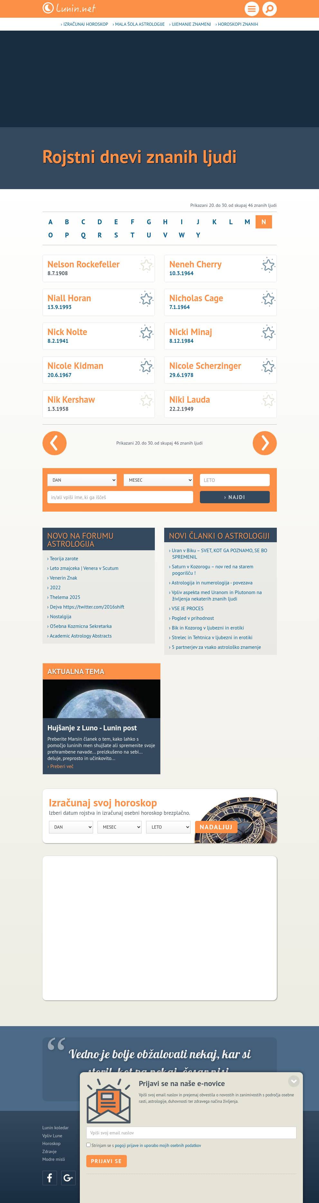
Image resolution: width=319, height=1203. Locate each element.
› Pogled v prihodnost (191, 618)
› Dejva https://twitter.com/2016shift (86, 606)
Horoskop (51, 1143)
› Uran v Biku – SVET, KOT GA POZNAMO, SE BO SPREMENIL (218, 553)
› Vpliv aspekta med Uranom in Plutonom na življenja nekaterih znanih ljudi (215, 595)
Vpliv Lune (52, 1136)
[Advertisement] (159, 79)
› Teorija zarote (62, 558)
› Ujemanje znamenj (190, 24)
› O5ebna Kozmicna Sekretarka (79, 626)
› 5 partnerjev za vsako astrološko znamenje (215, 647)
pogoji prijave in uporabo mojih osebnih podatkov (158, 1167)
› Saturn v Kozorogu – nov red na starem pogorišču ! (211, 569)
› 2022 (54, 587)
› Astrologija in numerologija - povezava (211, 582)
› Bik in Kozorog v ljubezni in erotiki (206, 627)
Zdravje (49, 1151)
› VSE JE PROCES (186, 608)
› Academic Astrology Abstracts (79, 635)
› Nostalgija (59, 616)
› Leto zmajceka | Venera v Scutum (83, 568)
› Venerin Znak (62, 577)
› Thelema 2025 (63, 597)
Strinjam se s (146, 1167)
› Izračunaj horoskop (84, 24)
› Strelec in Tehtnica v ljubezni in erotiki (210, 637)
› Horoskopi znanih (236, 24)
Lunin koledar (55, 1128)
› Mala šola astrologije (139, 24)
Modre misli (53, 1159)
